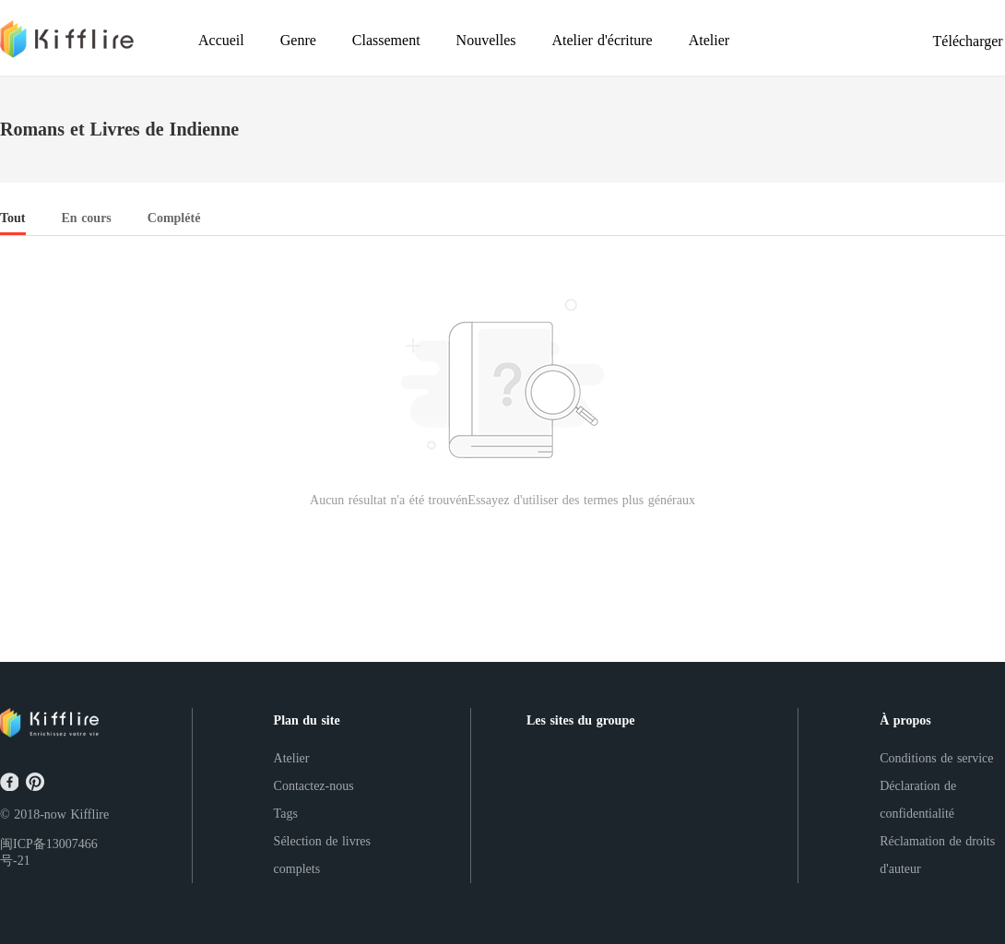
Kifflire (89, 814)
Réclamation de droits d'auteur (937, 855)
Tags (286, 813)
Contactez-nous (314, 786)
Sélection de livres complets (322, 855)
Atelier (292, 758)
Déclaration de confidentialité (918, 799)
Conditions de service (936, 758)
